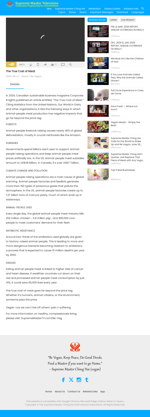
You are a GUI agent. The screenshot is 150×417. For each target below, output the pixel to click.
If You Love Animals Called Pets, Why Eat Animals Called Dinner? (127, 77)
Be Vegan (36, 76)
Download (122, 12)
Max (49, 8)
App (102, 391)
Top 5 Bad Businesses (123, 170)
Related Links (131, 8)
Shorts (82, 12)
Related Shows (97, 19)
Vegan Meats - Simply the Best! (125, 124)
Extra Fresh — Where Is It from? (124, 108)
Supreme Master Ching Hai (70, 8)
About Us (60, 391)
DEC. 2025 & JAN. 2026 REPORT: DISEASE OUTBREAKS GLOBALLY (126, 46)
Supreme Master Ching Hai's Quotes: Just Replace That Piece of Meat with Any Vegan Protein (127, 157)
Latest (113, 19)
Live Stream (127, 19)
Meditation (95, 8)
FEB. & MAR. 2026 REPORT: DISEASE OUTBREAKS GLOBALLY (127, 28)
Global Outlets (112, 8)
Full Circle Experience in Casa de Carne (127, 92)
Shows (72, 12)
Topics (61, 12)
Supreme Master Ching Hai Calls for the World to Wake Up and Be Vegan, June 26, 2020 (126, 141)
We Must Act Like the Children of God (127, 60)
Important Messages (101, 12)
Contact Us (74, 391)
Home (48, 391)
